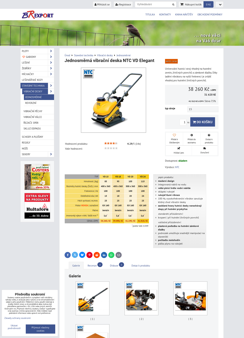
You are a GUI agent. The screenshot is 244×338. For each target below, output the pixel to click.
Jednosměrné (33, 97)
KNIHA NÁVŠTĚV (184, 14)
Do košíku (202, 122)
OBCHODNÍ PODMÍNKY (209, 14)
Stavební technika (38, 85)
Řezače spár (31, 122)
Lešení (38, 62)
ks (185, 122)
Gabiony (38, 57)
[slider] (111, 143)
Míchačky (38, 74)
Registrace (123, 4)
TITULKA (150, 14)
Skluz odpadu (32, 128)
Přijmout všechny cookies (40, 329)
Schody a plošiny (32, 136)
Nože (25, 148)
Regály (26, 142)
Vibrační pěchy (33, 111)
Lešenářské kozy (32, 79)
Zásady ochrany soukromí (17, 318)
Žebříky (38, 68)
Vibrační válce (33, 117)
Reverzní (30, 103)
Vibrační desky (39, 91)
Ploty (38, 51)
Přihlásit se (102, 4)
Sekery (38, 154)
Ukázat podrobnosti (14, 327)
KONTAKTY (165, 14)
